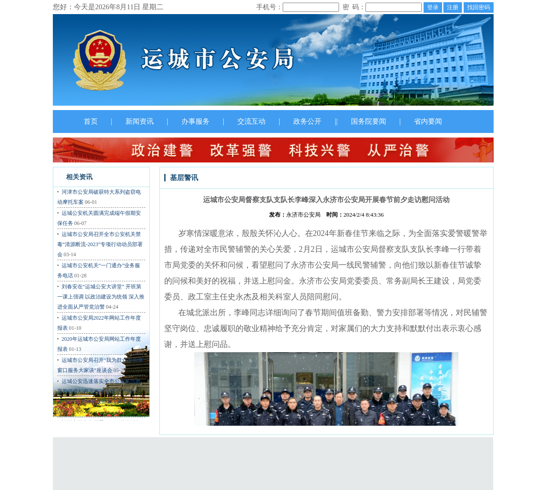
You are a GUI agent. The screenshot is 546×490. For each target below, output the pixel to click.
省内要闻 (428, 121)
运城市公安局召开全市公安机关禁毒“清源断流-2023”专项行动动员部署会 (100, 244)
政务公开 (307, 121)
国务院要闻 (368, 121)
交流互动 (251, 121)
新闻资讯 (139, 121)
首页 (91, 121)
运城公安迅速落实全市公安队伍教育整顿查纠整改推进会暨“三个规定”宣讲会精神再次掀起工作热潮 (99, 391)
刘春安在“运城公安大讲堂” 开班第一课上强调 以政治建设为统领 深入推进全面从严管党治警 (100, 297)
